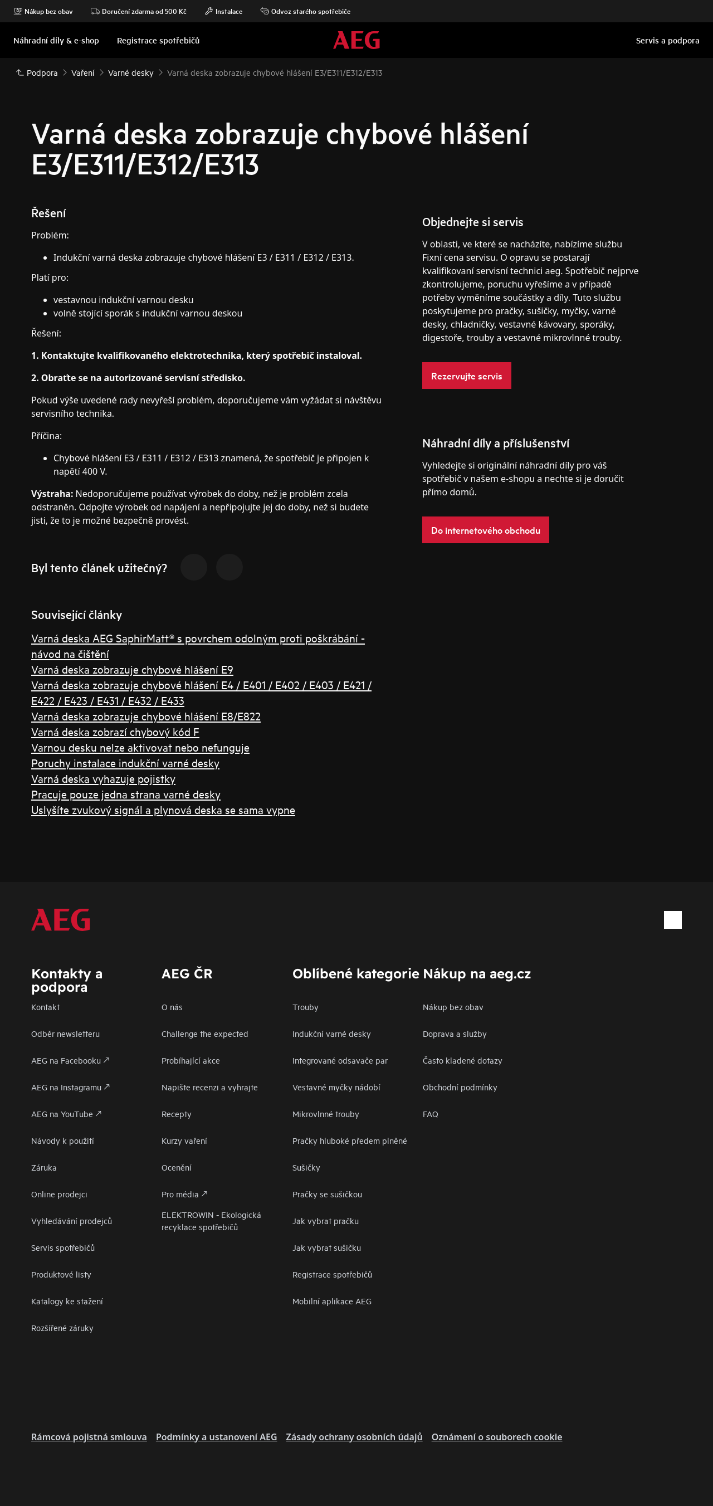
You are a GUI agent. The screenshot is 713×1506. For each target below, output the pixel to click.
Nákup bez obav (43, 11)
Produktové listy (61, 1274)
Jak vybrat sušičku (326, 1247)
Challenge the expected (205, 1033)
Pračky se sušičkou (327, 1193)
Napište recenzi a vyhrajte (210, 1086)
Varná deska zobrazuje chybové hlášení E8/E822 (146, 716)
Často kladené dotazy (462, 1060)
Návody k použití (62, 1140)
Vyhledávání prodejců (71, 1220)
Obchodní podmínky (460, 1086)
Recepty (177, 1113)
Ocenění (177, 1167)
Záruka (44, 1167)
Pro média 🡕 (184, 1193)
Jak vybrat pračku (325, 1220)
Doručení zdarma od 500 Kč (139, 11)
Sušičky (306, 1167)
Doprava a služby (455, 1033)
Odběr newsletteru (65, 1033)
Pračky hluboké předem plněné (349, 1140)
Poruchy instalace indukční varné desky (125, 762)
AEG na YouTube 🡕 (66, 1113)
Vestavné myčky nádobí (336, 1086)
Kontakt (45, 1006)
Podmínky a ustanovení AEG (216, 1437)
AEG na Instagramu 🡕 (70, 1086)
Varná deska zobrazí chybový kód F (115, 731)
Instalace (223, 11)
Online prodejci (59, 1193)
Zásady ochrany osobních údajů (354, 1437)
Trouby (305, 1006)
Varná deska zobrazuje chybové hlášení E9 (132, 669)
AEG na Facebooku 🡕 (70, 1060)
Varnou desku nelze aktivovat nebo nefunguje (140, 747)
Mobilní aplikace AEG (332, 1300)
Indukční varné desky (331, 1033)
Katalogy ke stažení (67, 1300)
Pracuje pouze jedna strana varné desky (126, 794)
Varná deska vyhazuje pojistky (103, 778)
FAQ (430, 1113)
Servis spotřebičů (63, 1247)
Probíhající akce (191, 1060)
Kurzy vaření (184, 1140)
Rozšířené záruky (62, 1327)
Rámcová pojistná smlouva (89, 1437)
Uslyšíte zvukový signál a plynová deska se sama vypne (163, 809)
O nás (172, 1006)
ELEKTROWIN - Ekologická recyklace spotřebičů (211, 1220)
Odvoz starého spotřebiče (305, 11)
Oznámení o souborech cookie (497, 1437)
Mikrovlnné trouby (325, 1113)
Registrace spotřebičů (332, 1274)
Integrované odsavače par (340, 1060)
